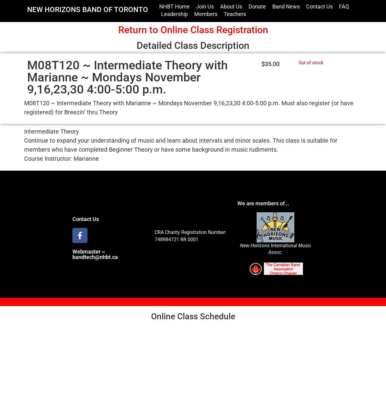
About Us (231, 6)
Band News (286, 6)
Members (205, 14)
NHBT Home (174, 6)
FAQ (344, 6)
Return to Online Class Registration (193, 30)
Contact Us (319, 6)
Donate (257, 6)
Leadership (174, 14)
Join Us (205, 6)
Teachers (235, 14)
